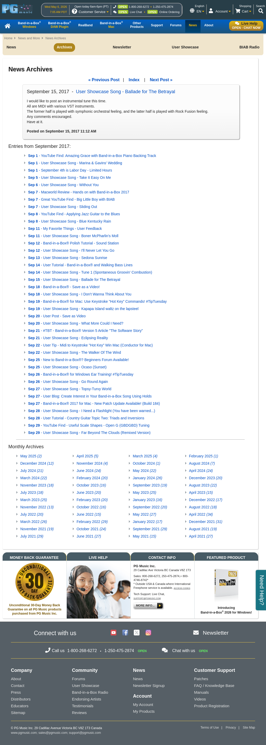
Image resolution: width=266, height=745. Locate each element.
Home (8, 38)
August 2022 (203, 507)
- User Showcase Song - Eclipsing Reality (68, 338)
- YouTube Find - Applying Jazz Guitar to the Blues (74, 214)
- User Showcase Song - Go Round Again (68, 382)
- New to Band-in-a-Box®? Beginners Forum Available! (78, 360)
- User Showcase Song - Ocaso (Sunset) (67, 367)
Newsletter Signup (149, 685)
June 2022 (89, 514)
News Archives (55, 38)
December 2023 (205, 478)
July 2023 (31, 492)
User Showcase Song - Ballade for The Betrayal (125, 91)
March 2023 (33, 500)
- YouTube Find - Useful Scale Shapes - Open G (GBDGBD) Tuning (88, 425)
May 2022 (144, 514)
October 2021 (91, 529)
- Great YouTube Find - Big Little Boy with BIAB (71, 199)
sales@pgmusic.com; (53, 733)
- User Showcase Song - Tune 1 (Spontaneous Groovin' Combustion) (90, 272)
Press (16, 692)
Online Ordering (169, 12)
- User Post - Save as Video (57, 316)
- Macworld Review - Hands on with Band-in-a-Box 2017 (78, 192)
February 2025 (203, 456)
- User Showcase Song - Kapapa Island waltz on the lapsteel (83, 309)
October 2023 (91, 485)
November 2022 (37, 507)
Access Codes (182, 588)
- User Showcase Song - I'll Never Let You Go (71, 250)
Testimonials (83, 706)
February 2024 (92, 478)
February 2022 (92, 522)
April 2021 (201, 536)
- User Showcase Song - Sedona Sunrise (67, 258)
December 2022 (205, 500)
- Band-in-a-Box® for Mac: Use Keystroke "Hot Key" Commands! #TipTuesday (97, 301)
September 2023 (150, 485)
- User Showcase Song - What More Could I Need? (75, 323)
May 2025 (31, 456)
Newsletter (122, 47)
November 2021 (37, 529)
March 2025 (145, 456)
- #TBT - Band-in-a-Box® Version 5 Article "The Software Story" (85, 331)
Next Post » (161, 80)
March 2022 (33, 522)
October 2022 (91, 507)
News (11, 47)
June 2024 (89, 471)
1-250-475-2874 (163, 6)
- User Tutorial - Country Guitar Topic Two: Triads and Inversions (86, 418)
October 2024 (146, 463)
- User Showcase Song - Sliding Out (62, 207)
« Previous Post (103, 80)
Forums (78, 679)
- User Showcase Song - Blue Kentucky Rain (69, 221)
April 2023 (201, 492)
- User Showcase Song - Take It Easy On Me (69, 177)
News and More (29, 38)
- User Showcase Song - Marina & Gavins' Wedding (75, 163)
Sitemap (18, 712)
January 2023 (147, 500)
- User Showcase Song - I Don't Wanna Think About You (79, 294)
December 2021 (205, 522)
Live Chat (136, 12)
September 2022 (150, 507)
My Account (143, 704)
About (16, 679)
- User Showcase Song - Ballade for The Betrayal (74, 279)
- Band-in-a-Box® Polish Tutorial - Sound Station (73, 243)
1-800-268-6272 (139, 6)
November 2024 (92, 463)
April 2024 (201, 471)
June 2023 (89, 492)
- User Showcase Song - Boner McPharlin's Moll (73, 236)
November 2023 (37, 485)
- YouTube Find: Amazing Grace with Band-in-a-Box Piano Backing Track (92, 156)
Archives (64, 47)
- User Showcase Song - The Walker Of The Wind (74, 352)
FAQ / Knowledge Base (214, 685)
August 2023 (203, 485)
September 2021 (150, 529)
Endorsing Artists (86, 699)
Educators (20, 706)
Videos (200, 699)
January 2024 (147, 478)
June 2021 (89, 536)
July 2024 (31, 471)
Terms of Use (210, 727)
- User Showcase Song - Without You (63, 185)
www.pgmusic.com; (24, 733)
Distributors (21, 699)
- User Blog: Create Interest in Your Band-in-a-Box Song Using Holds (89, 396)
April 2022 (201, 514)
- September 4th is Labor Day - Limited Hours (70, 170)
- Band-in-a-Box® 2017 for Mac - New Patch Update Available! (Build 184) (94, 403)
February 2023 (92, 500)
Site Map (249, 727)
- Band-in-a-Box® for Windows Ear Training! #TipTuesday (80, 374)
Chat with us (183, 650)
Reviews (79, 712)
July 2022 (31, 514)
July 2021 (31, 536)
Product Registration (211, 706)
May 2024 (144, 471)
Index (134, 80)
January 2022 (147, 522)
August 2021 (203, 529)
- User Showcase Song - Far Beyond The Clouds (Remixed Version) (89, 433)
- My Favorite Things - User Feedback (65, 228)
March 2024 (33, 478)
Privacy (231, 727)
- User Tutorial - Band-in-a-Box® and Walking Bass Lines (80, 265)
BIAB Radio (250, 47)
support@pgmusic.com (147, 598)
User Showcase (185, 47)
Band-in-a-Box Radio (90, 692)
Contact (17, 685)
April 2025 (87, 456)
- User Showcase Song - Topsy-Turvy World (69, 389)
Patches (201, 679)
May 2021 (144, 536)
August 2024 (202, 463)
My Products (144, 711)
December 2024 (37, 463)
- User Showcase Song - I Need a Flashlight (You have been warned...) (91, 411)
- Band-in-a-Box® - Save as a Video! (63, 287)
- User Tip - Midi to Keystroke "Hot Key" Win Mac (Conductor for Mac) (90, 345)
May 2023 (144, 492)
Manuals (201, 692)
